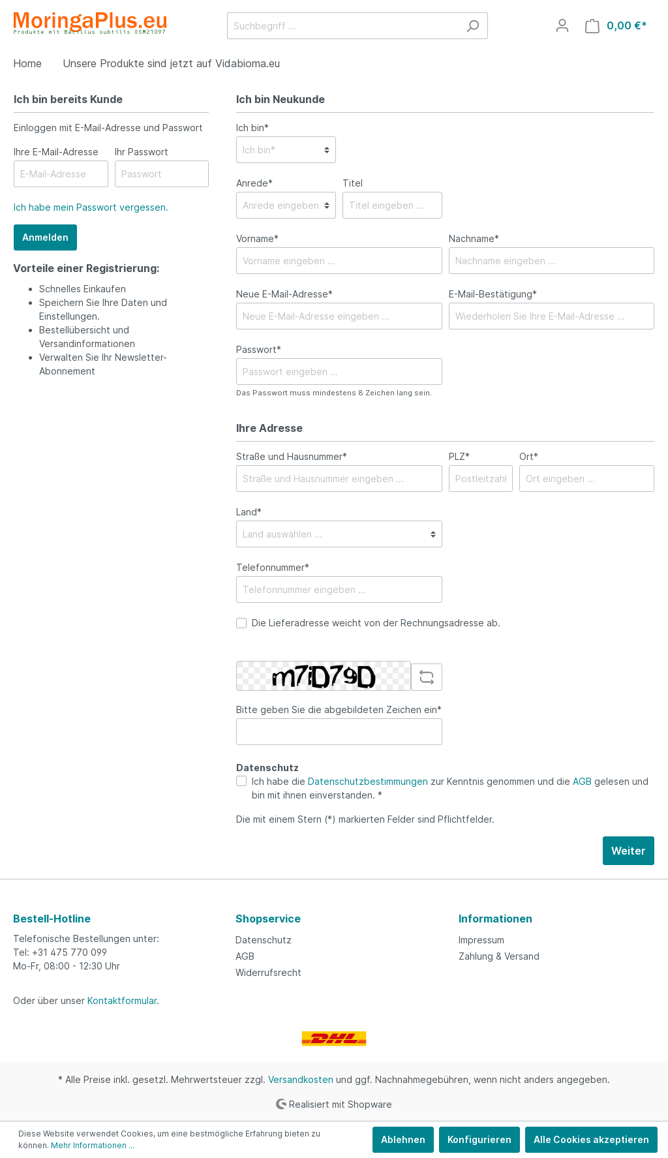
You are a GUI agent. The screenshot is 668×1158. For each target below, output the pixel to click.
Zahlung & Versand (499, 956)
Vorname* (257, 238)
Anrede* (254, 183)
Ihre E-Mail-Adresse (56, 151)
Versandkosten (300, 1079)
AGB (582, 781)
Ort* (528, 456)
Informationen (495, 918)
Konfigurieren (479, 1139)
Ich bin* (252, 127)
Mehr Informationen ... (92, 1145)
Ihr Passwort (141, 151)
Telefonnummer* (272, 567)
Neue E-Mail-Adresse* (284, 293)
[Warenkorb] (616, 25)
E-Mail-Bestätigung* (493, 293)
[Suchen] (472, 25)
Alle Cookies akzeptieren (591, 1139)
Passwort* (258, 349)
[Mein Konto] (562, 25)
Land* (249, 511)
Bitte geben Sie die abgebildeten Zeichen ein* (339, 709)
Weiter (628, 850)
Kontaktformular (122, 1000)
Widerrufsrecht (268, 972)
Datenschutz (263, 939)
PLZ (459, 456)
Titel (352, 183)
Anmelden (45, 237)
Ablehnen (403, 1139)
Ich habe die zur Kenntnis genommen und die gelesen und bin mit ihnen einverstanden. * (450, 788)
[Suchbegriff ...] (342, 25)
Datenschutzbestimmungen (368, 781)
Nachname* (474, 238)
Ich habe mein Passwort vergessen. (91, 207)
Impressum (481, 939)
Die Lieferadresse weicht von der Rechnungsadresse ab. (376, 622)
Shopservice (268, 918)
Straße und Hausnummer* (291, 456)
